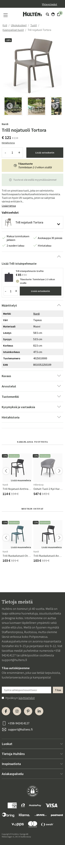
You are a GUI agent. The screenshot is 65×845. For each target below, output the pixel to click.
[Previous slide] (10, 106)
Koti (5, 25)
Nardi (5, 124)
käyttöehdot (27, 698)
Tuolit (33, 25)
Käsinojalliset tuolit (13, 30)
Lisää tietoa (9, 205)
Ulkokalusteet (19, 25)
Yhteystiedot (49, 4)
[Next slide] (55, 106)
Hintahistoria (8, 142)
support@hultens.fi (14, 660)
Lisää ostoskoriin (44, 152)
